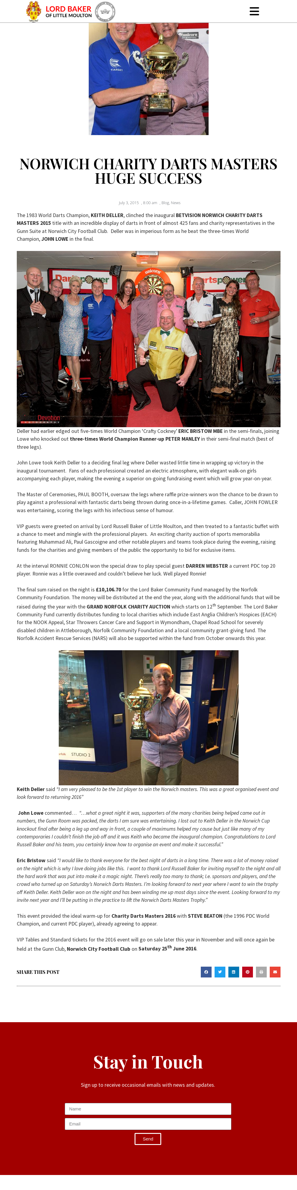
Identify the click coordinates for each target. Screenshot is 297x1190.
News (175, 202)
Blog (165, 202)
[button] (206, 972)
